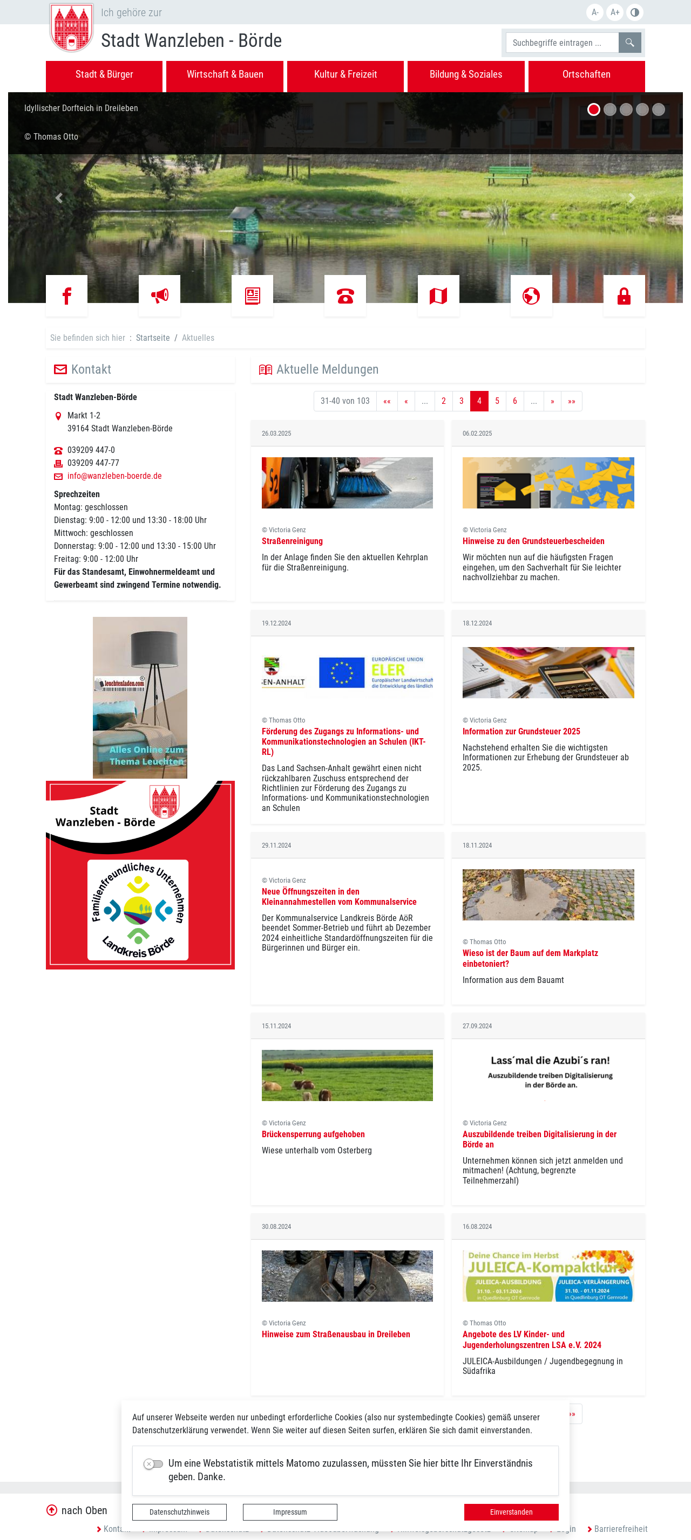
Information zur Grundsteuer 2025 (521, 731)
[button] (59, 197)
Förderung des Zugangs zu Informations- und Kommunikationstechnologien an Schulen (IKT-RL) (344, 741)
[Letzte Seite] (571, 401)
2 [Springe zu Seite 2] (444, 401)
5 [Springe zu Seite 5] (497, 401)
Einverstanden (511, 1512)
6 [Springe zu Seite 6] (515, 401)
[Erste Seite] (387, 401)
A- (595, 12)
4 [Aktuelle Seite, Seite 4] (479, 401)
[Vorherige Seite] (406, 401)
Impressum (290, 1512)
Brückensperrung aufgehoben (313, 1134)
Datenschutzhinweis (179, 1512)
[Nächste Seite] (552, 401)
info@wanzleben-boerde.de (114, 476)
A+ (615, 12)
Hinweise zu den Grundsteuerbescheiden (534, 541)
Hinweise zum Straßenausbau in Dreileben (336, 1334)
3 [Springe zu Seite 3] (461, 401)
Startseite (153, 338)
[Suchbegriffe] (562, 42)
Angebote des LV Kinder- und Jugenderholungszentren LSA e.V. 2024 (532, 1339)
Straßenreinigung (292, 541)
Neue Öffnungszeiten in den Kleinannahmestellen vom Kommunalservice (339, 896)
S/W (634, 12)
